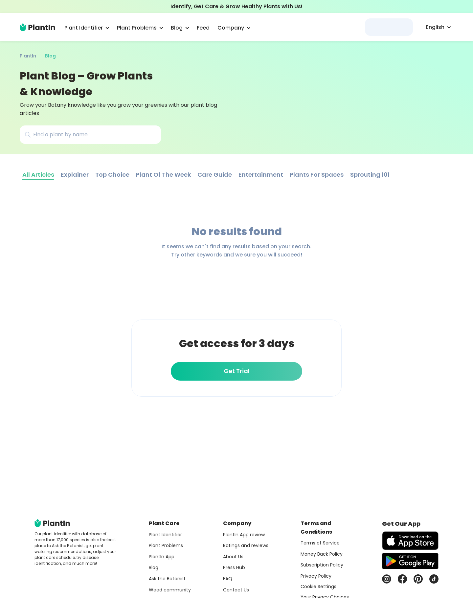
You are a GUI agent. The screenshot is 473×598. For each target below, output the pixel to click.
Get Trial (237, 371)
